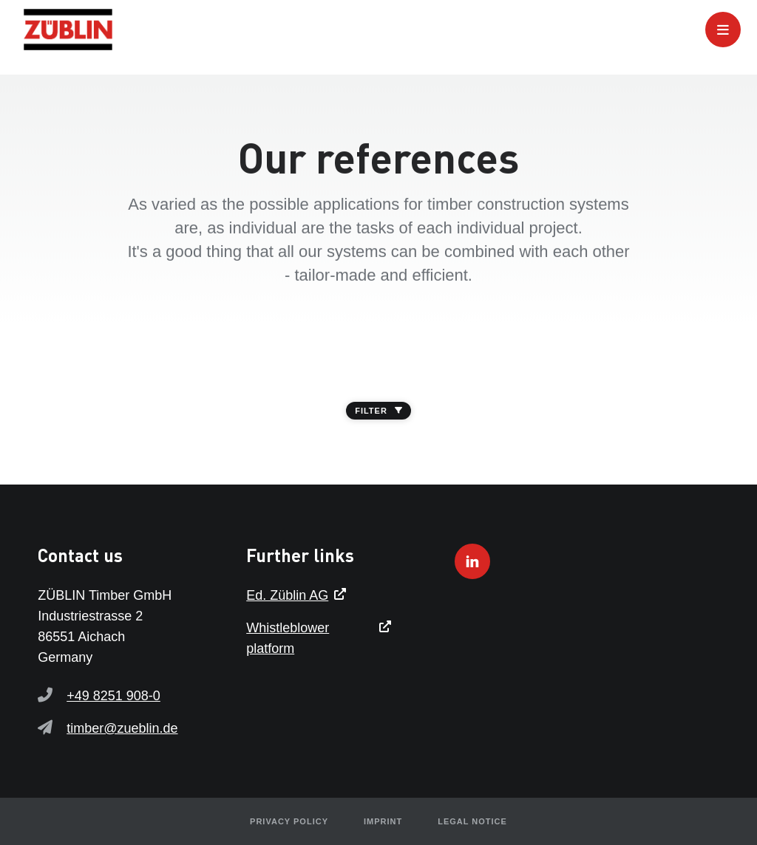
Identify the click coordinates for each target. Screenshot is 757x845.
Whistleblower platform (287, 638)
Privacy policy (289, 821)
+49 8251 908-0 (113, 695)
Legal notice (472, 821)
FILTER (378, 410)
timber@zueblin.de (122, 728)
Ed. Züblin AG (287, 595)
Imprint (383, 821)
